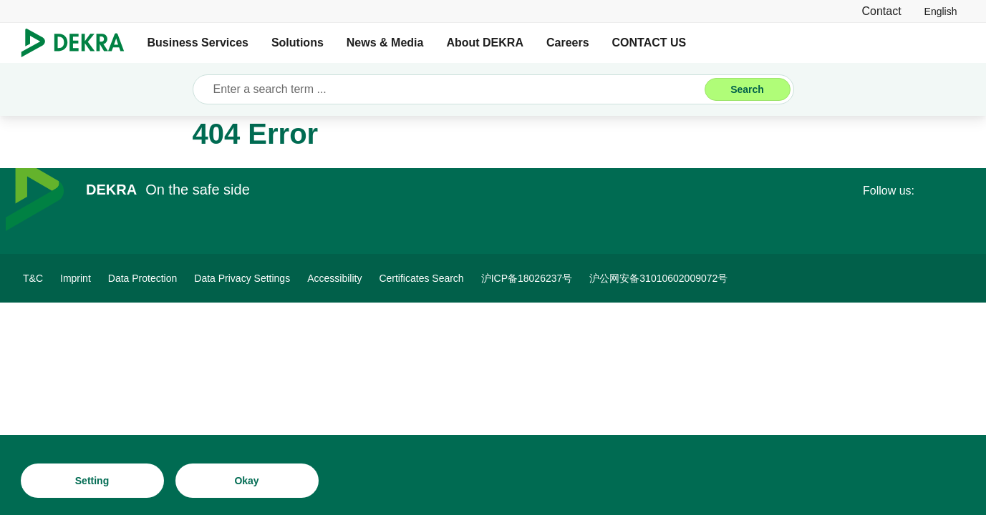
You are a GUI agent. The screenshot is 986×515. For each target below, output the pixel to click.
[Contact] (881, 11)
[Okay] (247, 481)
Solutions (297, 42)
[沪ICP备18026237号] (527, 278)
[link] (941, 11)
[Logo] (78, 43)
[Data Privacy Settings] (242, 278)
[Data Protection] (143, 278)
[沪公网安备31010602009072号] (658, 278)
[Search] (748, 89)
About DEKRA (484, 42)
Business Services (198, 42)
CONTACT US (649, 42)
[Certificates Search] (421, 278)
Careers (567, 42)
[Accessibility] (334, 278)
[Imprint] (75, 278)
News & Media (385, 42)
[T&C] (33, 278)
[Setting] (92, 481)
